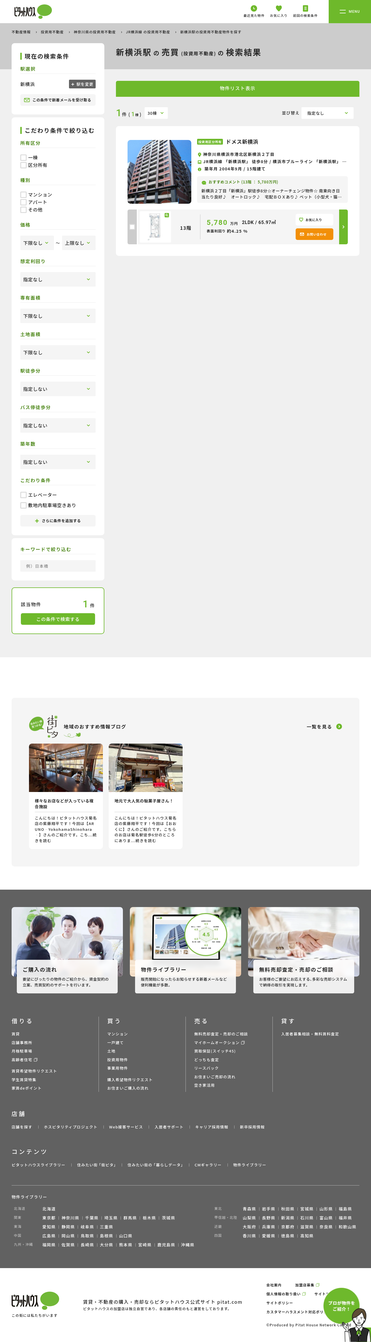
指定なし (315, 113)
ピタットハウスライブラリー (39, 1165)
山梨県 (249, 1218)
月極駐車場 (22, 1051)
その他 (31, 209)
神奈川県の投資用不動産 (95, 31)
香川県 (249, 1236)
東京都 (49, 1218)
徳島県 (287, 1236)
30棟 (152, 113)
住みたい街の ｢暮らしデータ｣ (155, 1165)
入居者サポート (168, 1127)
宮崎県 (145, 1245)
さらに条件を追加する (58, 520)
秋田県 (287, 1209)
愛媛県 (268, 1236)
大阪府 (249, 1227)
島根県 (106, 1236)
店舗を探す (22, 1127)
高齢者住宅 (22, 1059)
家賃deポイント (27, 1088)
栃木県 (149, 1218)
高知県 (307, 1236)
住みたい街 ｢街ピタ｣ (96, 1165)
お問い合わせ (313, 234)
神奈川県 (70, 1218)
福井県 (345, 1218)
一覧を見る (319, 726)
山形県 (326, 1209)
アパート (33, 202)
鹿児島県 (166, 1245)
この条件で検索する (58, 619)
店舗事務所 (22, 1042)
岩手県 (268, 1209)
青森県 (249, 1209)
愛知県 (49, 1227)
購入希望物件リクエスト (130, 1079)
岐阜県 (87, 1227)
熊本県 (125, 1245)
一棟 (29, 157)
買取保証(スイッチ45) (215, 1051)
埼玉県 (111, 1218)
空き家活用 (204, 1085)
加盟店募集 (304, 1284)
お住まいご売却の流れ (215, 1076)
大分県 (106, 1245)
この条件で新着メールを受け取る (57, 100)
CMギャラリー (207, 1165)
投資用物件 (117, 1059)
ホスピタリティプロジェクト (70, 1127)
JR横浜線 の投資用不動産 (148, 31)
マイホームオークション (217, 1042)
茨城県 (168, 1218)
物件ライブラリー (249, 1165)
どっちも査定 (206, 1059)
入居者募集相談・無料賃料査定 (310, 1034)
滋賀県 (307, 1227)
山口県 (125, 1236)
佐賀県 (68, 1245)
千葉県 (92, 1218)
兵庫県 (268, 1227)
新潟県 (287, 1218)
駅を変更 (84, 84)
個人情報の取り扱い (283, 1293)
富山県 (326, 1218)
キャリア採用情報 (211, 1127)
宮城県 (307, 1209)
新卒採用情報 (252, 1127)
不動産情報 (22, 31)
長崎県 (87, 1245)
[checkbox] (132, 227)
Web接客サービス (126, 1127)
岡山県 (68, 1236)
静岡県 (68, 1227)
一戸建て (115, 1042)
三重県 (106, 1227)
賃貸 (16, 1034)
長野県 (268, 1218)
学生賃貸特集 (24, 1079)
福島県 (345, 1209)
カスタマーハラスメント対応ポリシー (298, 1311)
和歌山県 (348, 1227)
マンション (36, 194)
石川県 (307, 1218)
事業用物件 (117, 1068)
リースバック (206, 1068)
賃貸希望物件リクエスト (34, 1071)
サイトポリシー (279, 1302)
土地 (111, 1051)
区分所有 (34, 164)
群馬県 (130, 1218)
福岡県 (49, 1245)
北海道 (49, 1209)
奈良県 (326, 1227)
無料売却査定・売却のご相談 (221, 1034)
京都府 (287, 1227)
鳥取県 (87, 1236)
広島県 (49, 1236)
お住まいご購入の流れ (128, 1088)
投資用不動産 (53, 31)
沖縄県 (187, 1245)
